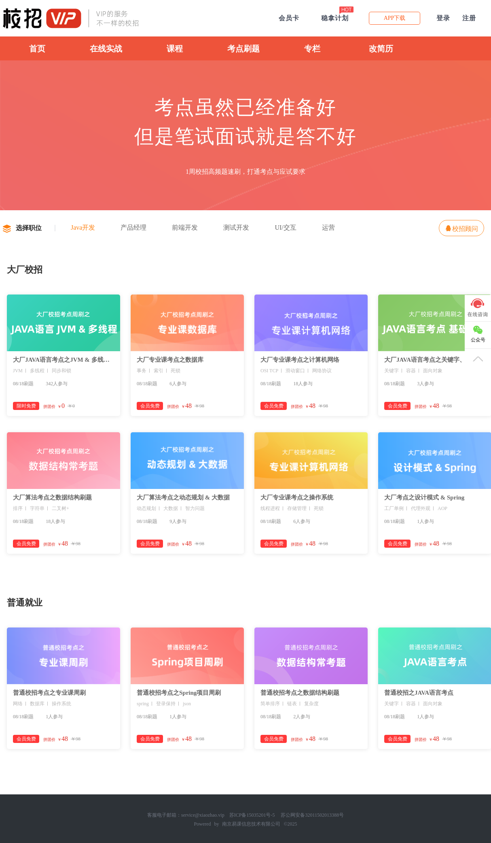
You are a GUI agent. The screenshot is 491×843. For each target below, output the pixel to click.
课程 (175, 48)
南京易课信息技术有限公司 (251, 824)
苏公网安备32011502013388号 (312, 815)
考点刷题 (243, 48)
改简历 (381, 48)
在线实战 (106, 48)
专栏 (312, 48)
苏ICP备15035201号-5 (252, 815)
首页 (37, 48)
